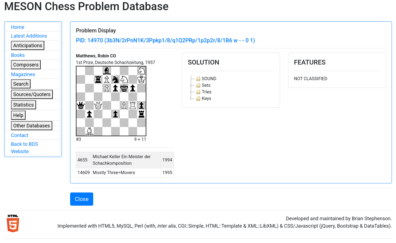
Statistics (23, 105)
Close (82, 199)
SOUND (205, 79)
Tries (203, 92)
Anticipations (27, 45)
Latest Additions (29, 36)
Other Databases (31, 126)
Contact (19, 135)
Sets (202, 85)
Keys (203, 98)
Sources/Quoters (32, 94)
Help (18, 115)
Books (18, 55)
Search (20, 84)
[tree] (231, 89)
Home (17, 27)
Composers (25, 65)
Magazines (23, 74)
